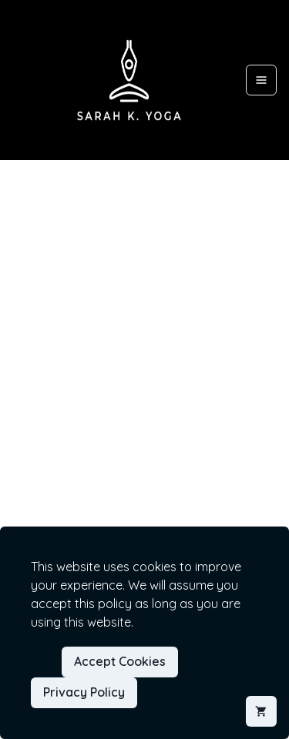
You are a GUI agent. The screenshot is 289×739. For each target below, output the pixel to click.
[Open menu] (261, 80)
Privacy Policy (84, 692)
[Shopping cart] (261, 711)
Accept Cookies (120, 661)
